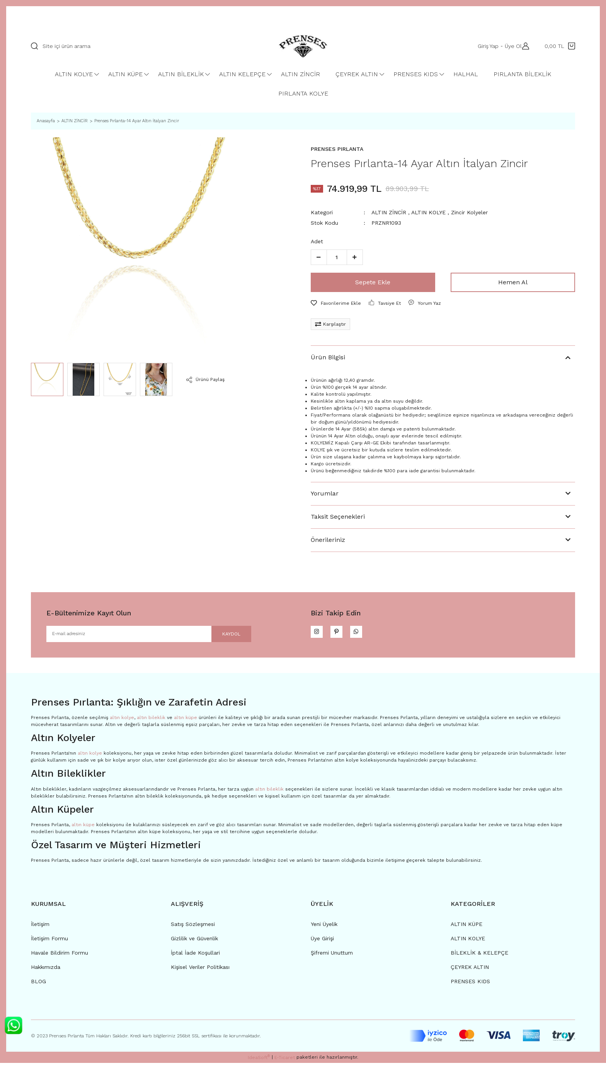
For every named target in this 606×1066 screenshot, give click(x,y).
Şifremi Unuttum (332, 956)
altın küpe (185, 720)
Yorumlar (325, 493)
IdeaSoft (259, 1060)
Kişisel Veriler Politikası (200, 970)
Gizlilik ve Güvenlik (194, 941)
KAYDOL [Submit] (222, 635)
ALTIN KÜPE (466, 927)
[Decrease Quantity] (319, 257)
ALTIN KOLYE (428, 212)
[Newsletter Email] (148, 635)
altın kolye (122, 720)
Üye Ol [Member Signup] (509, 46)
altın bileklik (151, 720)
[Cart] (560, 46)
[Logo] (303, 46)
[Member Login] (523, 46)
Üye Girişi (322, 941)
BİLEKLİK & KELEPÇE (479, 956)
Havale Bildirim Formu (59, 956)
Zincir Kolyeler (469, 212)
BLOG (38, 984)
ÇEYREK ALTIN (470, 970)
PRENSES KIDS (470, 984)
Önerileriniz (328, 539)
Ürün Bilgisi (328, 357)
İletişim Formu (49, 941)
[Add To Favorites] (336, 303)
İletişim (40, 927)
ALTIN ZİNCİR (388, 212)
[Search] (140, 46)
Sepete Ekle (372, 282)
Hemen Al (513, 282)
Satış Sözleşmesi (193, 927)
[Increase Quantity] (355, 257)
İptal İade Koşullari (195, 956)
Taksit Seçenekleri (338, 516)
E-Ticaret (284, 1060)
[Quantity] (337, 257)
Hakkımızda (45, 970)
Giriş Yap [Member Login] (484, 46)
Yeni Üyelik (324, 927)
